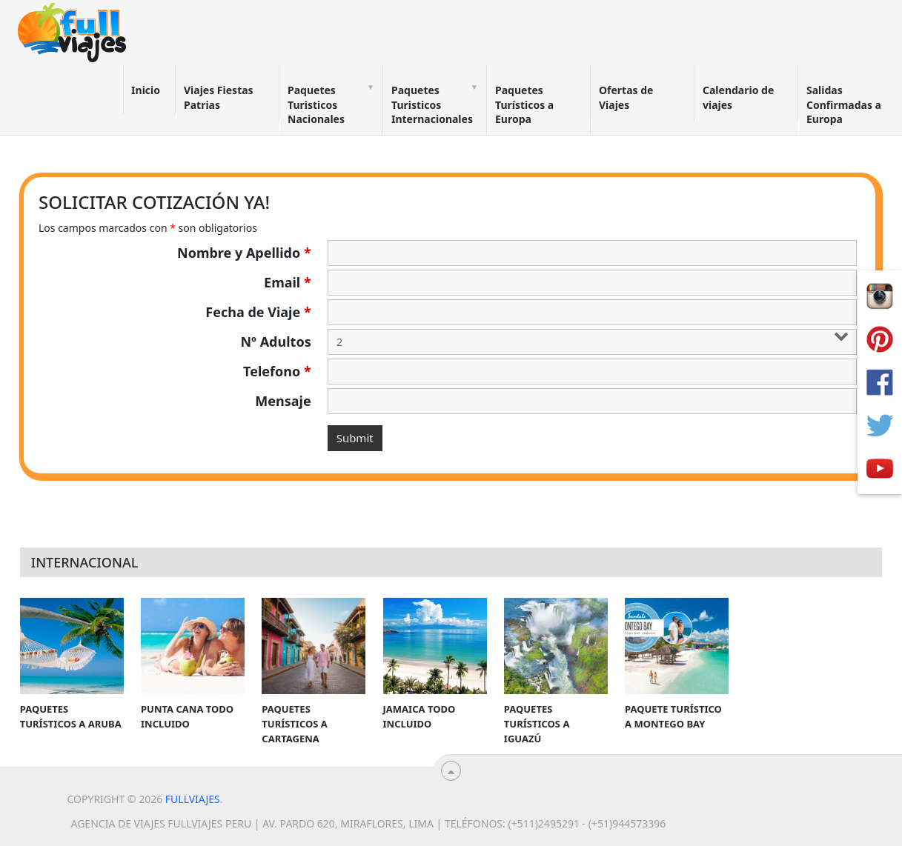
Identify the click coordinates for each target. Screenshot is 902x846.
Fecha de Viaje (258, 311)
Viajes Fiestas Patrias (218, 97)
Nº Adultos (275, 341)
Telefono (277, 371)
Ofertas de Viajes (626, 97)
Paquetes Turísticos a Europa (524, 104)
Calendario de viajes (738, 97)
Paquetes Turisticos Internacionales (432, 104)
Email (287, 282)
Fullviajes (192, 799)
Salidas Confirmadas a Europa (843, 104)
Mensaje (283, 400)
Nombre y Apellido (244, 252)
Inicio (145, 90)
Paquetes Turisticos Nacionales (316, 104)
